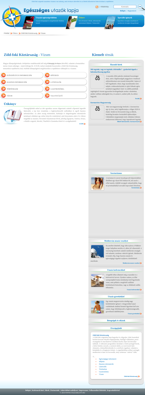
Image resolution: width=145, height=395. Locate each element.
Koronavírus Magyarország (101, 103)
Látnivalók (102, 367)
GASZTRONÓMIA (57, 89)
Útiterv (82, 18)
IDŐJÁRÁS (54, 75)
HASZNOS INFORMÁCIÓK (17, 82)
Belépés (28, 390)
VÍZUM (9, 96)
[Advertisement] (72, 44)
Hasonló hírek (116, 65)
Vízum (43, 33)
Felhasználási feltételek (97, 390)
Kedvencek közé (38, 390)
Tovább (137, 98)
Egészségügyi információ (107, 359)
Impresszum (83, 390)
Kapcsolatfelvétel (113, 390)
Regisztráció (132, 11)
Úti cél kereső (83, 21)
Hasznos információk (106, 364)
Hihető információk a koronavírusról (128, 121)
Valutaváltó (96, 23)
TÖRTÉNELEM (12, 89)
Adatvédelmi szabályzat (69, 390)
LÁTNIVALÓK (55, 82)
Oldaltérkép (105, 7)
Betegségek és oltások (116, 320)
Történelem (103, 369)
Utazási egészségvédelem (46, 18)
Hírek (47, 390)
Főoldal (6, 33)
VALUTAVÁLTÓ (56, 96)
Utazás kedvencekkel (116, 270)
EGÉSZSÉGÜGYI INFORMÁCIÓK (19, 75)
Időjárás (88, 23)
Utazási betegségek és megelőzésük (47, 21)
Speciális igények (125, 18)
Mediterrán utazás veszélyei (116, 241)
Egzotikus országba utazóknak (127, 21)
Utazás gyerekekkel (116, 297)
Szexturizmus (116, 173)
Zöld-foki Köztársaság (29, 33)
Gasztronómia (104, 372)
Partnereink (54, 390)
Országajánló (116, 328)
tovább (81, 123)
